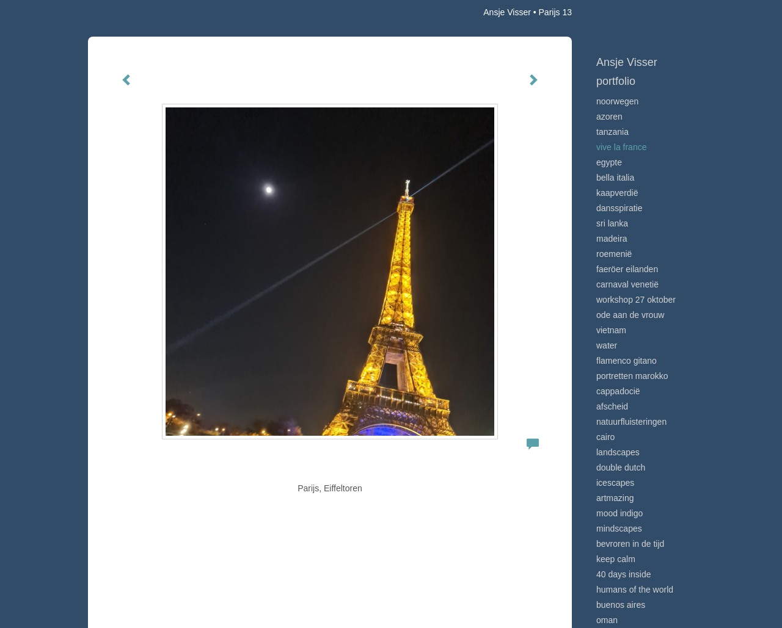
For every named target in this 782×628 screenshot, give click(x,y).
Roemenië (614, 254)
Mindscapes (619, 528)
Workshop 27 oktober (636, 300)
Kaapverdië (617, 193)
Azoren (609, 116)
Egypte (609, 162)
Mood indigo (619, 513)
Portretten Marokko (632, 376)
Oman (607, 620)
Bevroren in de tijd (630, 544)
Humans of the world (634, 589)
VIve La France (621, 147)
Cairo (605, 437)
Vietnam (611, 330)
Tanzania (612, 132)
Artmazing (615, 498)
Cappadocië (618, 391)
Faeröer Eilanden (627, 269)
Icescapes (615, 483)
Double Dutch (620, 467)
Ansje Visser (507, 12)
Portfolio (615, 81)
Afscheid (612, 406)
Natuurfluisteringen (631, 422)
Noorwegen (617, 101)
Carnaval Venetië (627, 284)
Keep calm (615, 559)
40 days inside (623, 574)
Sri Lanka (612, 223)
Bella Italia (615, 177)
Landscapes (618, 452)
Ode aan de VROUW (630, 315)
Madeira (611, 239)
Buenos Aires (620, 605)
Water (606, 345)
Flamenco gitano (626, 361)
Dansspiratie (619, 208)
